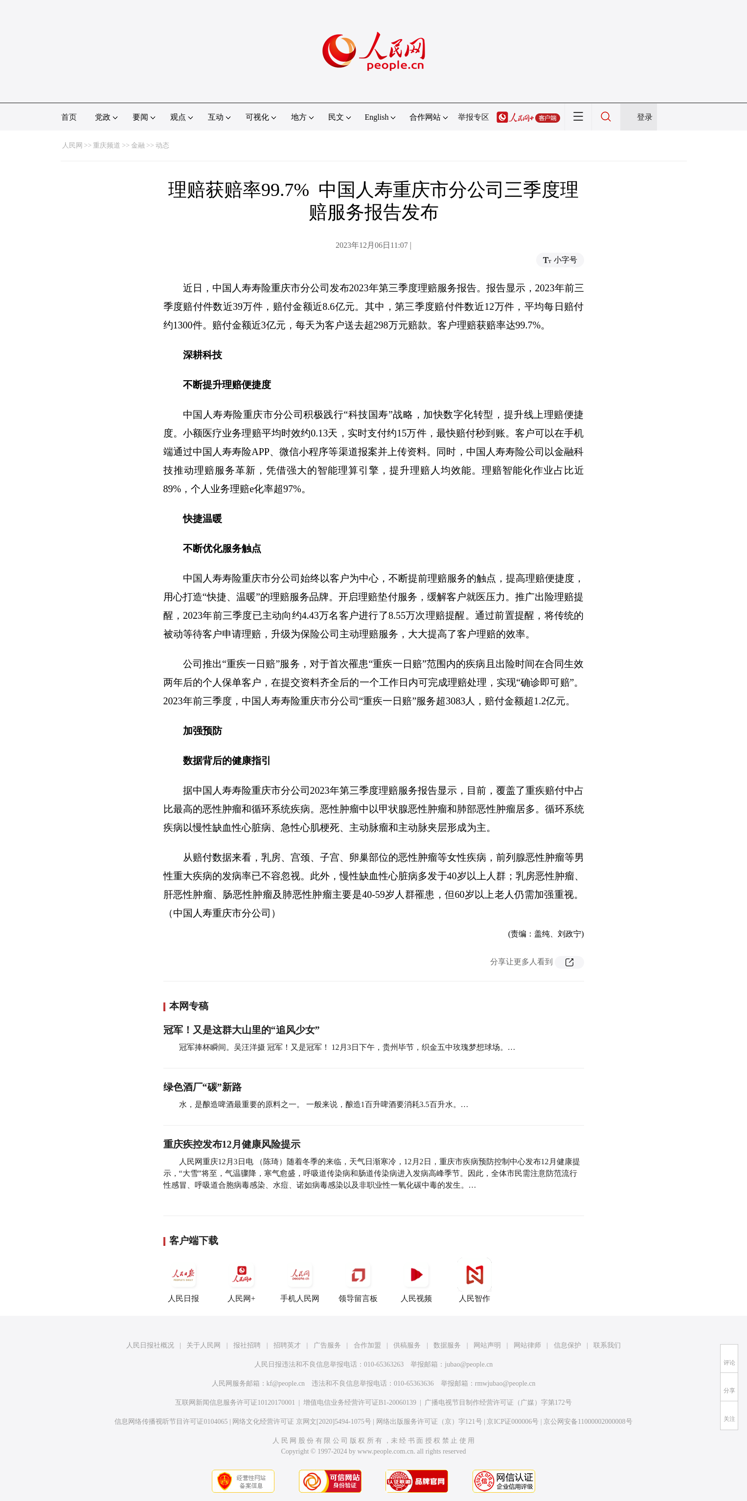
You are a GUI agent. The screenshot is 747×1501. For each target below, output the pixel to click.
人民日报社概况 (150, 1345)
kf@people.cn (286, 1383)
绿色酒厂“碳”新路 (202, 1087)
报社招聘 (247, 1345)
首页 (69, 117)
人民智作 (474, 1280)
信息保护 (567, 1345)
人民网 (72, 145)
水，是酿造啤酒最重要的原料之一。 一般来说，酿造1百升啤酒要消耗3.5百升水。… (324, 1104)
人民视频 (416, 1280)
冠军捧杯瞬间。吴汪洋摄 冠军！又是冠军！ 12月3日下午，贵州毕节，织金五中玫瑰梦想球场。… (347, 1047)
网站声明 (487, 1345)
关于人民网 (203, 1345)
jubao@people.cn (469, 1364)
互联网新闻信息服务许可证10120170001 (235, 1402)
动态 (162, 145)
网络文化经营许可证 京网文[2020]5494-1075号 (301, 1421)
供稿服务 (407, 1345)
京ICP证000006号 (513, 1421)
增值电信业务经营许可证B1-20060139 (359, 1402)
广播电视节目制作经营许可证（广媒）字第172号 (498, 1402)
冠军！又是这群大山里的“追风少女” (241, 1029)
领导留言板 (358, 1280)
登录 (645, 117)
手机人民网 (299, 1280)
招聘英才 (287, 1345)
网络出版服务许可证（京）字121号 (429, 1421)
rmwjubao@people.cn (505, 1383)
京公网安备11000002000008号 (587, 1421)
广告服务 (327, 1345)
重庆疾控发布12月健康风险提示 (231, 1144)
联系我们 (607, 1345)
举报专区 (473, 117)
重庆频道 (106, 145)
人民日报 (183, 1280)
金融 (138, 145)
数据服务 (447, 1345)
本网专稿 (188, 1006)
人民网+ (242, 1280)
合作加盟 (367, 1345)
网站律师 (527, 1345)
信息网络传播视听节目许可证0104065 (170, 1421)
